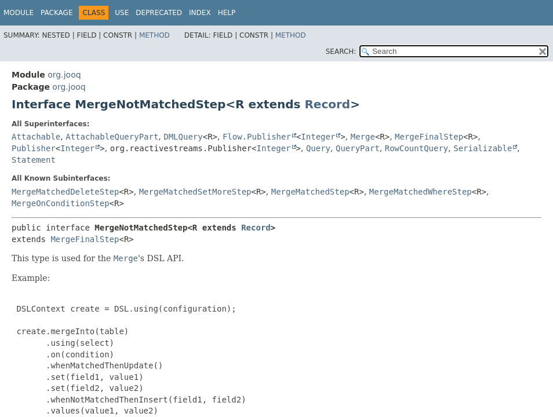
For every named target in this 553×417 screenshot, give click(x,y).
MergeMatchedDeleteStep (65, 191)
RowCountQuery (417, 148)
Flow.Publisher (257, 136)
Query (318, 148)
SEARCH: (341, 51)
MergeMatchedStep (310, 191)
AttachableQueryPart (112, 136)
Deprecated (159, 13)
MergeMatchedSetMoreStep (195, 191)
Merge (363, 136)
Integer (318, 136)
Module (18, 13)
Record (327, 104)
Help (227, 13)
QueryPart (358, 148)
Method (154, 35)
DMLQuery (182, 136)
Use (122, 13)
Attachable (36, 136)
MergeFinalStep (429, 136)
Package (56, 13)
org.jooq (64, 74)
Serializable (482, 148)
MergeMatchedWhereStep (420, 191)
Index (200, 13)
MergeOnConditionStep (61, 203)
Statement (34, 159)
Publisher (34, 148)
